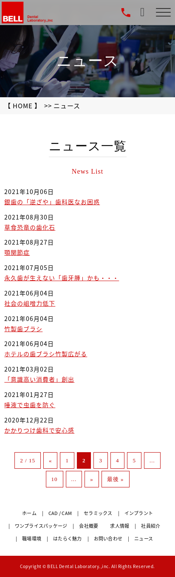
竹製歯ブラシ (23, 328)
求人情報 (119, 525)
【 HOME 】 (22, 105)
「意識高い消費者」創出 (39, 379)
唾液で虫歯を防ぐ (29, 404)
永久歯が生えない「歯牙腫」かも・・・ (61, 277)
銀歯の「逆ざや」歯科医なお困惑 (52, 201)
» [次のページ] (91, 479)
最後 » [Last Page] (115, 479)
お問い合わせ (108, 538)
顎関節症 (17, 252)
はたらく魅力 (67, 538)
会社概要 (88, 525)
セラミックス (98, 513)
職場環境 (31, 538)
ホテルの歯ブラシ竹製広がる (45, 353)
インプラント (138, 513)
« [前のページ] (50, 460)
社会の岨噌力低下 (29, 303)
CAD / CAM (60, 513)
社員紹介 (150, 525)
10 (54, 479)
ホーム (29, 513)
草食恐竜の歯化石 (29, 227)
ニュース (143, 538)
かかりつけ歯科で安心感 (39, 430)
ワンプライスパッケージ (41, 525)
